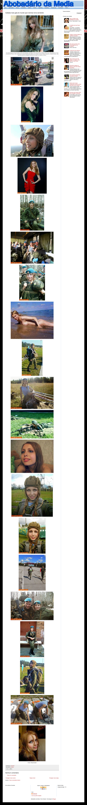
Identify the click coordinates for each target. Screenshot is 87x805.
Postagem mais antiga (54, 778)
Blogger (54, 799)
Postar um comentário (11, 775)
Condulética (23, 7)
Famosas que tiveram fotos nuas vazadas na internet (75, 93)
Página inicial (32, 778)
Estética (29, 7)
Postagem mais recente (11, 778)
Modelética (47, 7)
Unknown (35, 793)
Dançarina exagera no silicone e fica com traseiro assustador (75, 66)
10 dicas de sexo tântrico (75, 50)
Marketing (40, 7)
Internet (34, 7)
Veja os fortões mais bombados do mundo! (74, 19)
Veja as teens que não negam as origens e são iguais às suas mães (75, 60)
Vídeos (66, 7)
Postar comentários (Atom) (14, 780)
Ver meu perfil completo (36, 795)
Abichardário (11, 7)
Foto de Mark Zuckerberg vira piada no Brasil (75, 75)
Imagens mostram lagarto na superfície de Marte (76, 35)
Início (5, 7)
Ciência (17, 7)
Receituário (60, 7)
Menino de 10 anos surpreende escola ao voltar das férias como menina (75, 84)
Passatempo (53, 7)
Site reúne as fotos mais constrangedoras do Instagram (75, 45)
